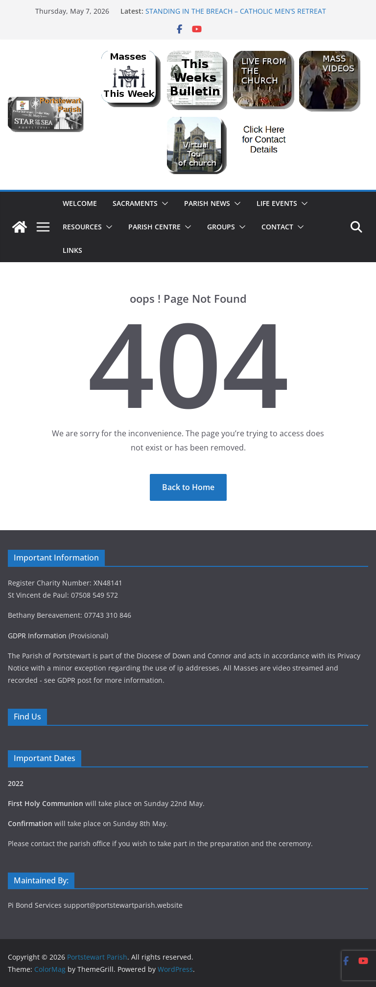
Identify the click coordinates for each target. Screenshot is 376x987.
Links (72, 250)
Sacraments (135, 203)
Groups (221, 226)
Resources (82, 226)
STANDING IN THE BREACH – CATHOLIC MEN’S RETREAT (235, 11)
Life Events (277, 203)
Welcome (80, 203)
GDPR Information (37, 635)
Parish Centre (154, 226)
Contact (277, 226)
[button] (163, 203)
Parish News (207, 203)
